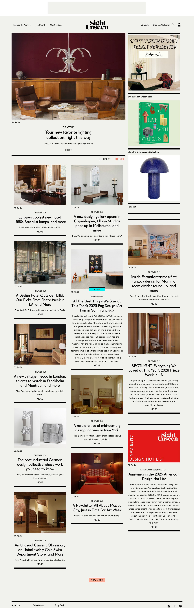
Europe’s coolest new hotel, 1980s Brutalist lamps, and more (40, 219)
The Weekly (68, 127)
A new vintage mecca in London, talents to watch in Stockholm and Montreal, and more (40, 381)
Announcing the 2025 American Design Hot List (154, 476)
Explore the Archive (22, 25)
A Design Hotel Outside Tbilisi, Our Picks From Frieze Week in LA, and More (40, 300)
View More (97, 580)
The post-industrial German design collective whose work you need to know (40, 464)
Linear (106, 159)
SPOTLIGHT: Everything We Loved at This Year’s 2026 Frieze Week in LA (154, 370)
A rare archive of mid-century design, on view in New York (97, 427)
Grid (122, 159)
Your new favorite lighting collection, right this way (68, 134)
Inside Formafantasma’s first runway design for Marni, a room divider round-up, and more (154, 283)
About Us (16, 605)
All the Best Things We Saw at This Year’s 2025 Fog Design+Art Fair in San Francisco (97, 305)
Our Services (56, 25)
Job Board (40, 25)
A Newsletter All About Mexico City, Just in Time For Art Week (97, 507)
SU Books (145, 25)
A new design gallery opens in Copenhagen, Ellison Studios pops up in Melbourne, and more (97, 223)
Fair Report (97, 296)
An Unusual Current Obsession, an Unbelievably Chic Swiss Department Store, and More (40, 549)
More (68, 150)
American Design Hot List (154, 469)
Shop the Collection (161, 25)
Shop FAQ (59, 605)
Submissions (38, 605)
